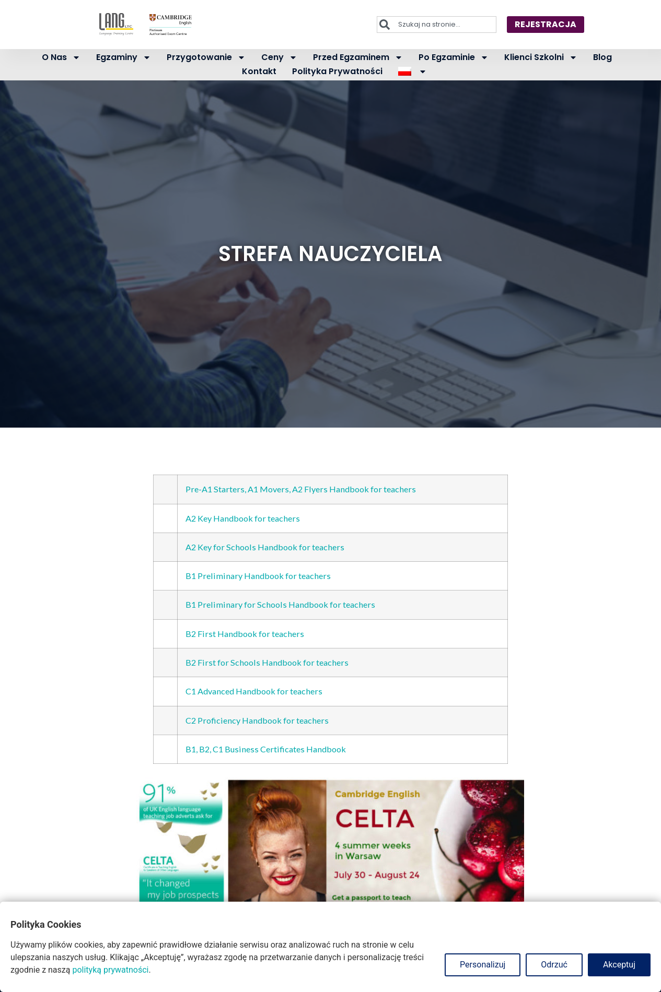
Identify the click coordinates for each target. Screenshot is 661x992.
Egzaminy (123, 57)
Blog (602, 57)
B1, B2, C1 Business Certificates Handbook (265, 749)
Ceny (279, 57)
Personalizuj (482, 965)
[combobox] (436, 24)
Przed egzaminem (358, 57)
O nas (61, 57)
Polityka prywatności (337, 71)
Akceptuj (619, 965)
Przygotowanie (206, 57)
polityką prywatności (110, 970)
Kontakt (259, 71)
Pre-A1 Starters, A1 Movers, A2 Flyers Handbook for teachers (300, 489)
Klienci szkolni (540, 57)
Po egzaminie (454, 57)
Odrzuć (554, 965)
